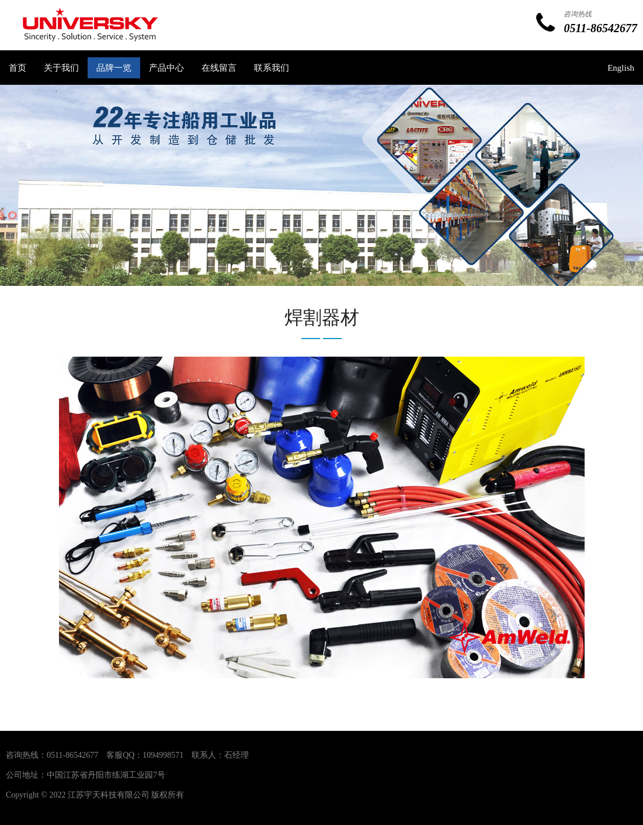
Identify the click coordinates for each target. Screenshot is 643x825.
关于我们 (61, 68)
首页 (17, 68)
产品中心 (166, 68)
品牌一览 (113, 68)
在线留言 (219, 68)
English (620, 68)
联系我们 (271, 68)
